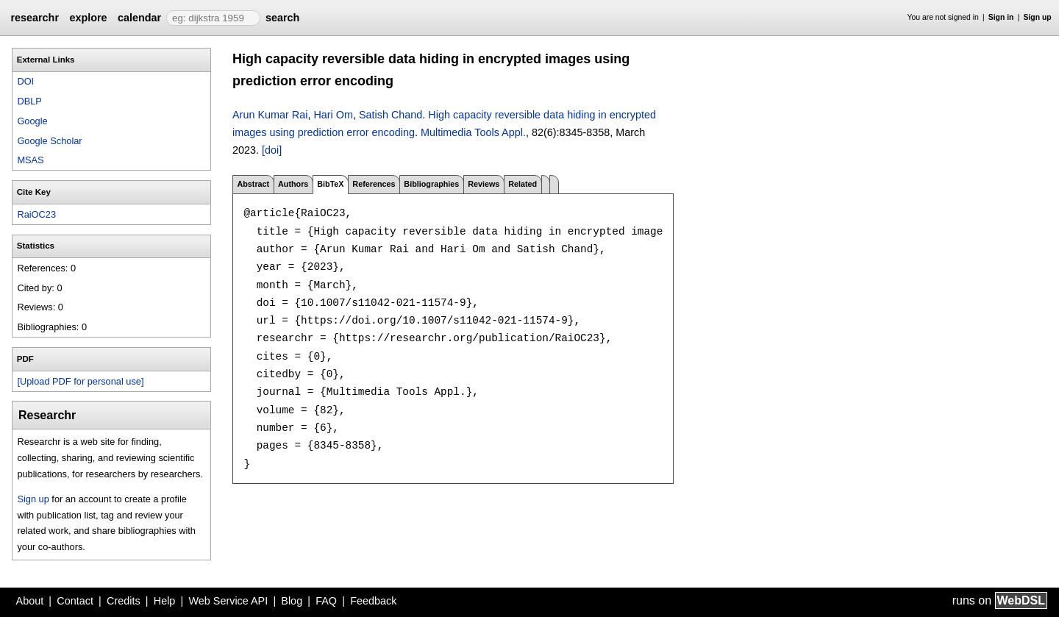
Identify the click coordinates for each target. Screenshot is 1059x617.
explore (88, 18)
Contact (75, 601)
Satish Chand (390, 115)
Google (32, 120)
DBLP (29, 101)
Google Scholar (49, 140)
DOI (25, 81)
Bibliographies (431, 183)
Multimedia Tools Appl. (473, 132)
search (282, 18)
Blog (291, 601)
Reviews (483, 183)
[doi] (272, 150)
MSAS (30, 159)
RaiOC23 (36, 214)
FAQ (326, 601)
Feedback (373, 601)
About (30, 601)
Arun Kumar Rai (269, 115)
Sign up (1038, 17)
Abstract (253, 183)
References (373, 183)
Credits (123, 601)
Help (165, 601)
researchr (34, 18)
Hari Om (333, 115)
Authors (293, 183)
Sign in (1001, 17)
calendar (139, 18)
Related (522, 183)
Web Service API (228, 601)
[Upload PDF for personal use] (80, 381)
